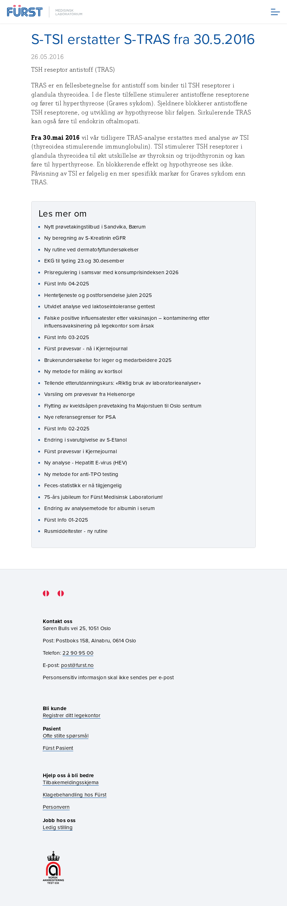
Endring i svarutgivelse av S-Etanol (85, 439)
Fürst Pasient (58, 747)
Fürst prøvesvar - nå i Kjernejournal (86, 348)
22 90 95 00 (77, 652)
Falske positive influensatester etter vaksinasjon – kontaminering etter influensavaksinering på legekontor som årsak (127, 322)
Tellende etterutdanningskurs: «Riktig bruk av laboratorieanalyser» (122, 382)
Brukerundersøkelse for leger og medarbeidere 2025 (108, 360)
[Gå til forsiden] (45, 12)
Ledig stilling (58, 827)
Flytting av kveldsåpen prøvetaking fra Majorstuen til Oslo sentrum (122, 405)
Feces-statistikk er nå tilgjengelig (83, 485)
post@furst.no (77, 665)
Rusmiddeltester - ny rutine (76, 531)
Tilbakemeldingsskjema (71, 782)
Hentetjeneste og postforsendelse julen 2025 (98, 295)
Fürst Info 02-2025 (67, 428)
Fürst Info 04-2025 (66, 283)
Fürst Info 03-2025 (66, 337)
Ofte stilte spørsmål (65, 735)
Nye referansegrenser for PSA (80, 417)
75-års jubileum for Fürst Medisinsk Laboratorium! (103, 497)
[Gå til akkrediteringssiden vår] (53, 868)
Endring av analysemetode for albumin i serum (99, 508)
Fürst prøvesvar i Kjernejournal (80, 451)
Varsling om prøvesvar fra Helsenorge (89, 394)
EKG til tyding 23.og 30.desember (84, 260)
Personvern (56, 806)
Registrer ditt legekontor (72, 715)
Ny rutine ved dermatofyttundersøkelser (91, 249)
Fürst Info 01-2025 (66, 519)
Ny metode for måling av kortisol (83, 371)
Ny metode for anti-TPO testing (81, 474)
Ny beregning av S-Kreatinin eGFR (85, 238)
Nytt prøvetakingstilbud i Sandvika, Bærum (95, 226)
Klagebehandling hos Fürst (75, 794)
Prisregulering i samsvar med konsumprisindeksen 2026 (111, 272)
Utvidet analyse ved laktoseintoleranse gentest (99, 306)
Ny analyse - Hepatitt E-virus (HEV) (85, 462)
